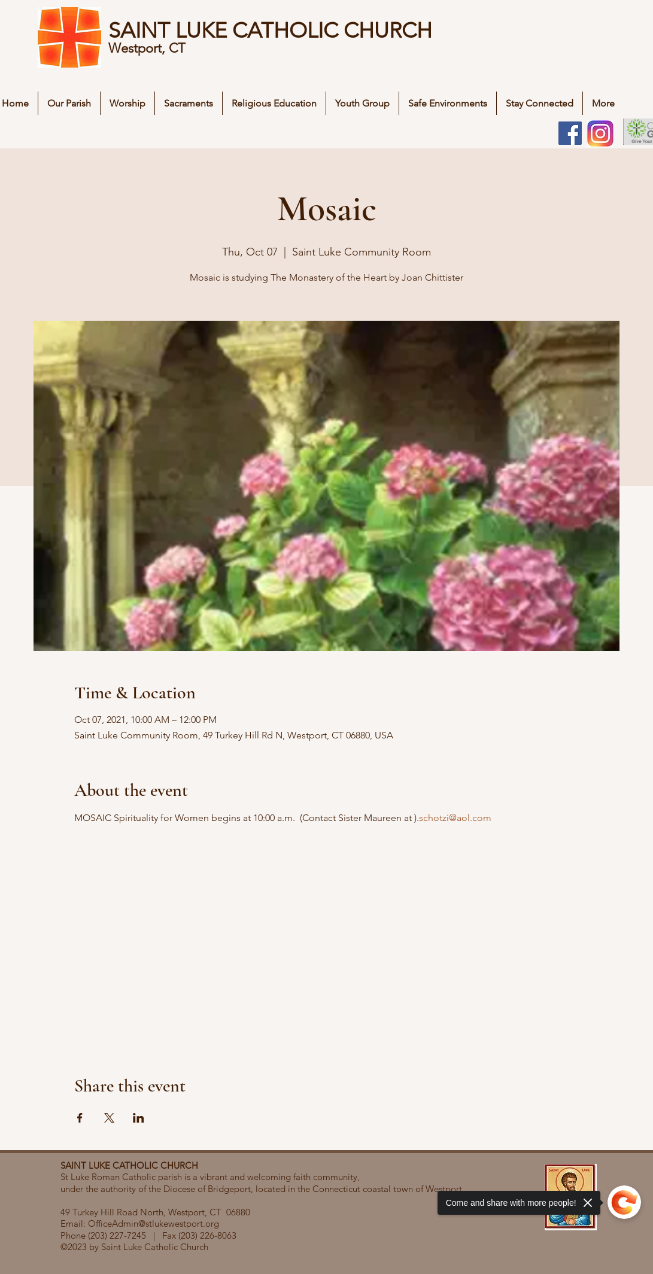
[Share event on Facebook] (80, 1118)
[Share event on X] (109, 1118)
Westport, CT (148, 48)
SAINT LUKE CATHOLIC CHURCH (270, 30)
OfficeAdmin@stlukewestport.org (153, 1223)
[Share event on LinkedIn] (138, 1118)
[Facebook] (570, 133)
